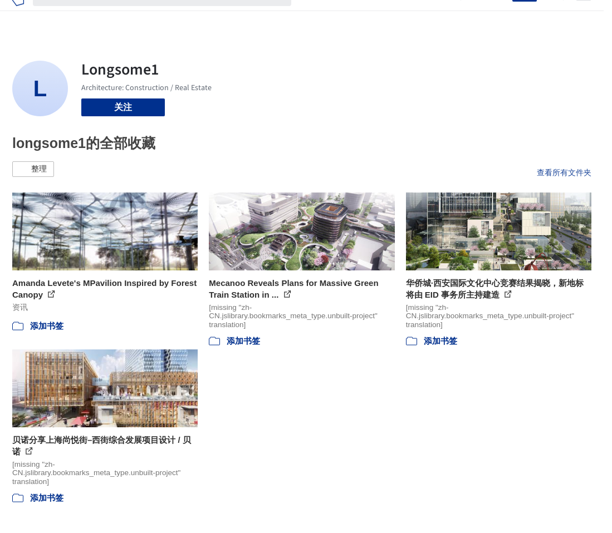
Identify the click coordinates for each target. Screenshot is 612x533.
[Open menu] (584, 15)
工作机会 (391, 15)
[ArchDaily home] (17, 15)
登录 (497, 15)
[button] (33, 169)
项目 (309, 15)
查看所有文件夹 (564, 172)
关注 (123, 107)
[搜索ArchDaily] (171, 15)
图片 (333, 15)
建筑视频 (434, 15)
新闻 (358, 15)
